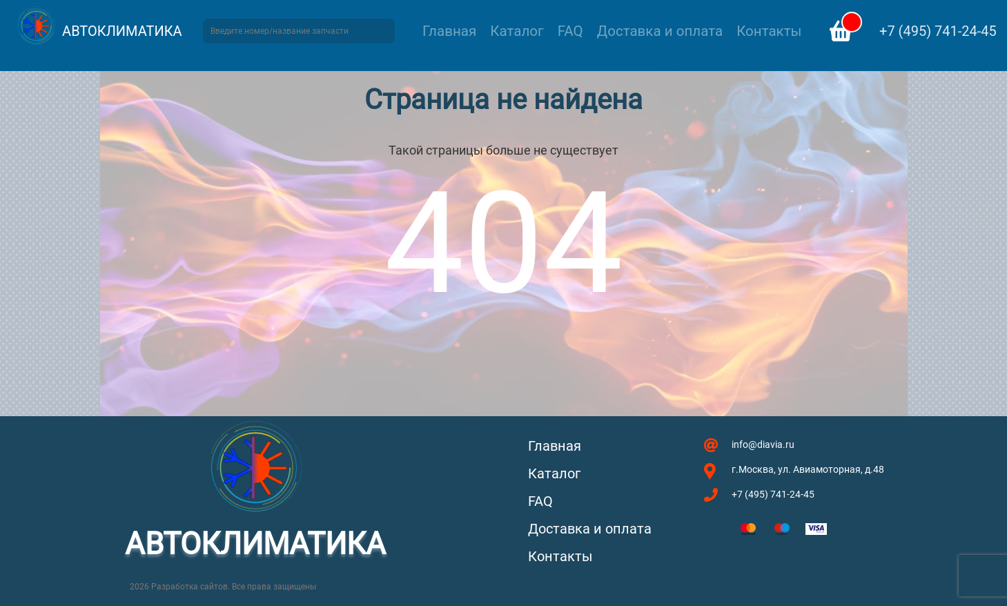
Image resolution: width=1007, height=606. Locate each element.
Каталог (516, 31)
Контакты (768, 31)
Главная (449, 31)
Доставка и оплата (660, 31)
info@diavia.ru (763, 444)
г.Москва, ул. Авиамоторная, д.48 (808, 469)
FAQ (570, 31)
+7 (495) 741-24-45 (938, 31)
